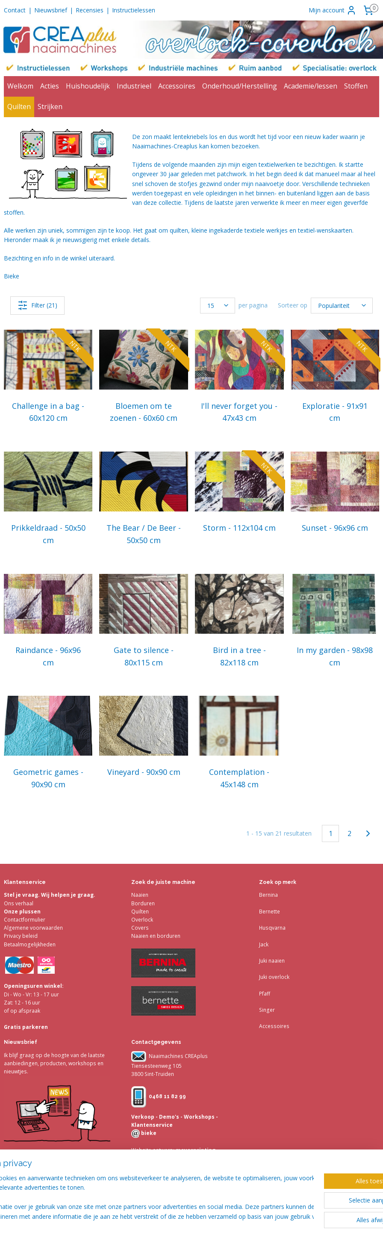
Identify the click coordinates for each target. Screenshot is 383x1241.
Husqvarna (272, 927)
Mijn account (332, 10)
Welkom (20, 86)
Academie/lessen (310, 86)
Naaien (139, 894)
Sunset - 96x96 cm (335, 528)
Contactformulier (24, 919)
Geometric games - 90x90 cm (48, 778)
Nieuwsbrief (50, 10)
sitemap (225, 1225)
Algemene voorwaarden (33, 927)
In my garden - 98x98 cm (335, 656)
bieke (148, 1133)
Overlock (142, 919)
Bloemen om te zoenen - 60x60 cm (143, 412)
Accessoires (176, 86)
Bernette (269, 911)
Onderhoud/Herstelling (239, 86)
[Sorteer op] (341, 305)
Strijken (50, 106)
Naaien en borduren (155, 936)
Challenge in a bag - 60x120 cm (48, 412)
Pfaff (264, 993)
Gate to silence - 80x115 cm (144, 656)
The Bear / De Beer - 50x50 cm (143, 534)
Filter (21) (37, 305)
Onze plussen (22, 911)
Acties (49, 86)
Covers (140, 927)
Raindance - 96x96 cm (48, 656)
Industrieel (134, 86)
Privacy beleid (21, 936)
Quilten (19, 106)
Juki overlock (274, 977)
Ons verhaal (18, 903)
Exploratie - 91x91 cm (335, 412)
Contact (15, 10)
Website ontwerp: (152, 1150)
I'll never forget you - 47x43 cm (239, 412)
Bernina (268, 894)
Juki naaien (272, 960)
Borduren (143, 903)
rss (243, 1225)
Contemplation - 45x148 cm (239, 778)
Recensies (89, 10)
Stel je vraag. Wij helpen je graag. (49, 894)
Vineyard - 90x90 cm (143, 772)
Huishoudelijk (88, 86)
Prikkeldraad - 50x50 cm (48, 534)
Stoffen (356, 86)
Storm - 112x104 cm (239, 528)
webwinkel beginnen (276, 1225)
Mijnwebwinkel (350, 1225)
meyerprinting (194, 1150)
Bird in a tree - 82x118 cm (239, 656)
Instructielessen (133, 10)
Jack (263, 944)
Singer (267, 1009)
